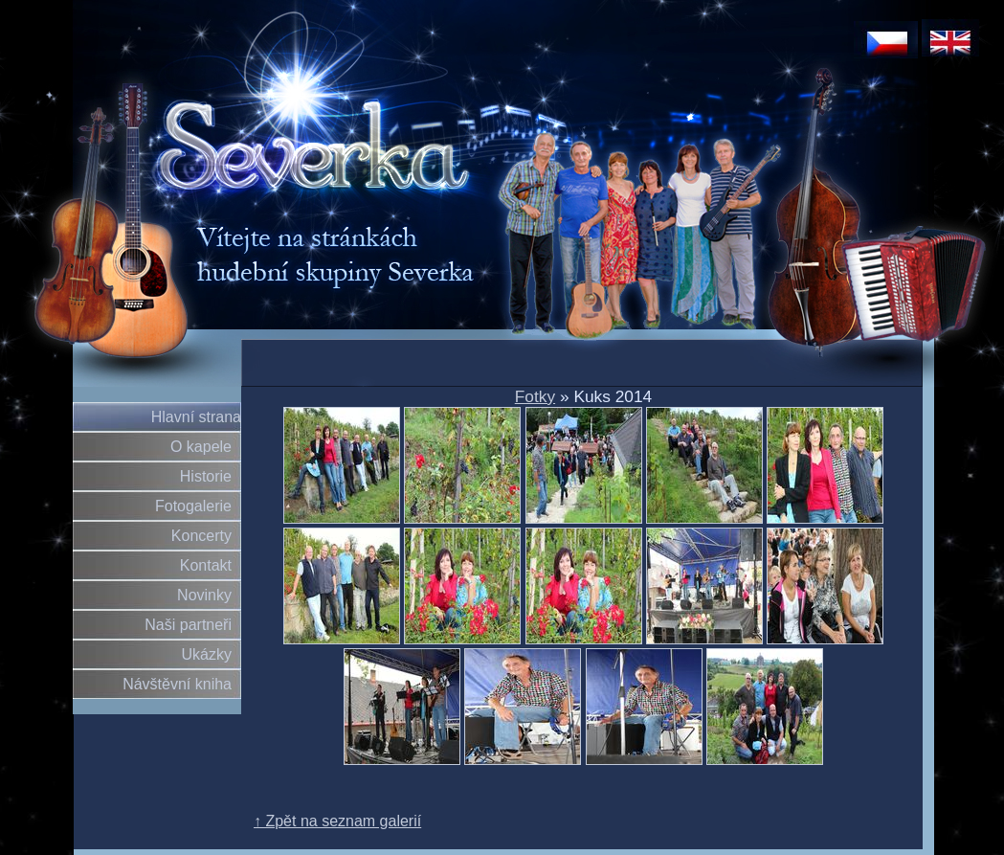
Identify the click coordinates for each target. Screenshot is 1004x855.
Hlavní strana (196, 417)
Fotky (535, 396)
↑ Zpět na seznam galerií (337, 821)
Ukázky (207, 654)
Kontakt (206, 565)
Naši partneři (188, 625)
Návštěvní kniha (177, 684)
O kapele (201, 447)
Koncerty (201, 536)
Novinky (204, 595)
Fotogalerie (193, 506)
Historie (206, 476)
